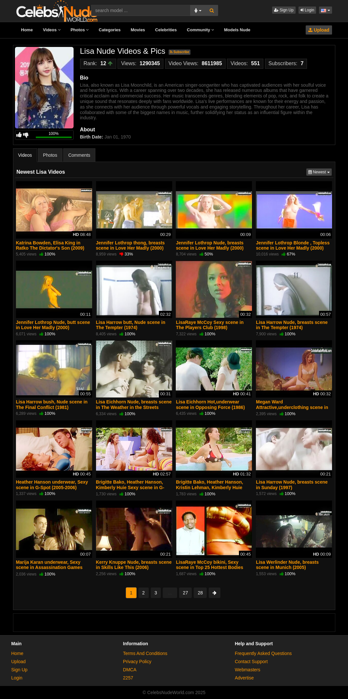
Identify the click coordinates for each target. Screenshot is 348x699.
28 (200, 592)
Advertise (244, 677)
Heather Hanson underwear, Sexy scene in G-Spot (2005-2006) (52, 484)
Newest (320, 171)
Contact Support (251, 661)
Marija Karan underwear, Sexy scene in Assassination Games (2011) (49, 567)
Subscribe (179, 52)
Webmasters (247, 669)
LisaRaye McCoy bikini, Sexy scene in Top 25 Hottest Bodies (209, 565)
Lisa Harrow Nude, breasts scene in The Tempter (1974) (291, 325)
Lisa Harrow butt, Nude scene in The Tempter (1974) (130, 325)
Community (200, 29)
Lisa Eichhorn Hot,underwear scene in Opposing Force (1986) (210, 404)
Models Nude (237, 29)
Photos (80, 29)
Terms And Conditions (145, 653)
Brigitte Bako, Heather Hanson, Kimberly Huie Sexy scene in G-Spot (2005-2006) (130, 487)
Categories (109, 29)
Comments (79, 155)
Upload (318, 30)
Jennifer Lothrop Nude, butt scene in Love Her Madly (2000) (53, 325)
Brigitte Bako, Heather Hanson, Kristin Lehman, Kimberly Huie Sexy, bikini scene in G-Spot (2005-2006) (213, 490)
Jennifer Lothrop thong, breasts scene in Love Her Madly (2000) (130, 245)
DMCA (129, 669)
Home (27, 29)
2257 (128, 677)
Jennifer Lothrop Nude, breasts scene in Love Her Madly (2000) (210, 245)
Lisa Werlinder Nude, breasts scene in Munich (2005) (287, 565)
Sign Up (284, 10)
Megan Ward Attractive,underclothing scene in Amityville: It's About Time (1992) (292, 407)
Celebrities (166, 29)
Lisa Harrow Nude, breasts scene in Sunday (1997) (291, 484)
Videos (52, 29)
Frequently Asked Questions (263, 653)
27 (185, 592)
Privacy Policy (137, 661)
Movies (138, 29)
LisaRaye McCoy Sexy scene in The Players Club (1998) (210, 325)
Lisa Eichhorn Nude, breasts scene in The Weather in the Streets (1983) (134, 407)
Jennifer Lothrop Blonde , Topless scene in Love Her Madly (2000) (292, 245)
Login (307, 10)
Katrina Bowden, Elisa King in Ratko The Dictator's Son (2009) (50, 245)
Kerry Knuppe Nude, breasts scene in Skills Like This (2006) (134, 565)
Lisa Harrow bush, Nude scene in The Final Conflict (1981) (52, 404)
